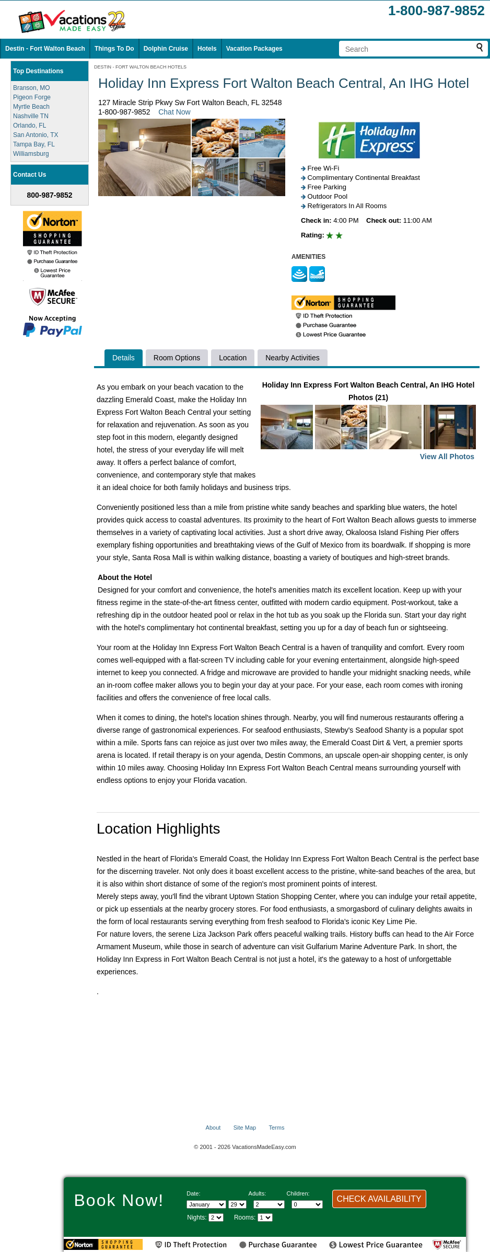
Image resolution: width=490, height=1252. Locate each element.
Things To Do (114, 48)
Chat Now (174, 112)
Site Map (245, 1127)
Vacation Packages (254, 48)
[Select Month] (206, 1204)
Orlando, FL (29, 125)
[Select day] (237, 1204)
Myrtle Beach (31, 106)
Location (233, 358)
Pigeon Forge (32, 97)
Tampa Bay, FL (34, 144)
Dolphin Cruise (166, 48)
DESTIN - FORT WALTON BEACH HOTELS (140, 67)
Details (123, 358)
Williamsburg (31, 153)
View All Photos (447, 456)
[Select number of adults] (269, 1204)
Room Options (177, 358)
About (213, 1127)
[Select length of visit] (216, 1217)
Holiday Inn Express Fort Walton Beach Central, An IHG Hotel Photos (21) (368, 422)
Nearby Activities (292, 358)
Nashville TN (31, 116)
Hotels (207, 48)
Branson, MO (31, 88)
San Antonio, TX (36, 135)
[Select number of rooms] (265, 1217)
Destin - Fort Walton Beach (45, 48)
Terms (276, 1127)
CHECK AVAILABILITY (379, 1198)
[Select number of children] (307, 1204)
